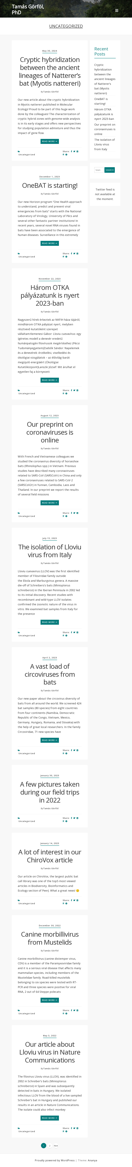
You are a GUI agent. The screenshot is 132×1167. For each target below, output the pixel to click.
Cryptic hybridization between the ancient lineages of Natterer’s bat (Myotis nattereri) (50, 71)
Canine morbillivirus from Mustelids (50, 938)
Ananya (92, 1160)
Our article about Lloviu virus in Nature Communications (49, 1052)
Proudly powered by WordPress (55, 1160)
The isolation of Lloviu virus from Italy (49, 550)
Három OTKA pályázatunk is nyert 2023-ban (49, 295)
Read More (49, 141)
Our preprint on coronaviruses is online (49, 432)
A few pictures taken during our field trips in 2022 (49, 792)
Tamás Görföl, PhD (28, 9)
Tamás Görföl (51, 92)
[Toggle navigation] (116, 10)
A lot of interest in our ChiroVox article (49, 855)
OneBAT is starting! (49, 185)
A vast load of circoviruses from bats (50, 674)
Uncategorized (27, 154)
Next (56, 1145)
